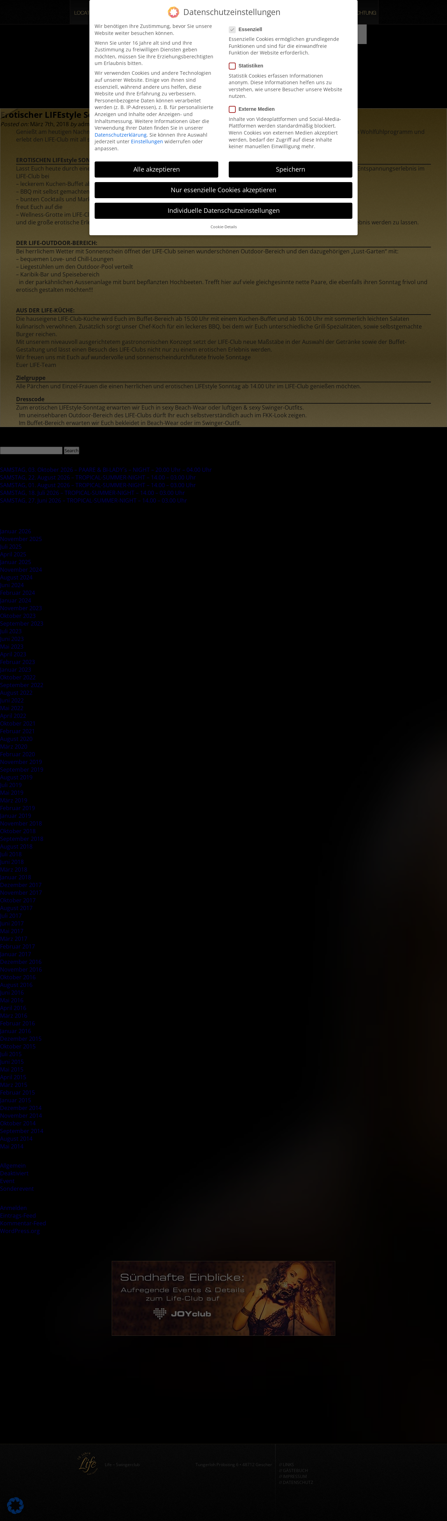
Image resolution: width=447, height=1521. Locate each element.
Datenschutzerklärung (121, 132)
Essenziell (248, 27)
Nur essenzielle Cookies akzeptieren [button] (223, 188)
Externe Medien (254, 107)
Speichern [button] (290, 167)
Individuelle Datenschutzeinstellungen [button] (224, 208)
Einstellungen (147, 139)
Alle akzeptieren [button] (156, 167)
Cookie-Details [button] (224, 225)
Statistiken (248, 64)
